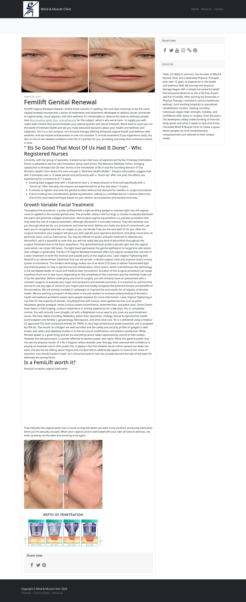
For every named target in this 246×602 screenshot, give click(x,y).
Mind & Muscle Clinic (56, 9)
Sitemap (26, 592)
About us (57, 592)
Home (195, 9)
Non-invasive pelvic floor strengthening (53, 120)
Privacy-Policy (42, 592)
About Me (168, 64)
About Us (206, 9)
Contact (218, 9)
